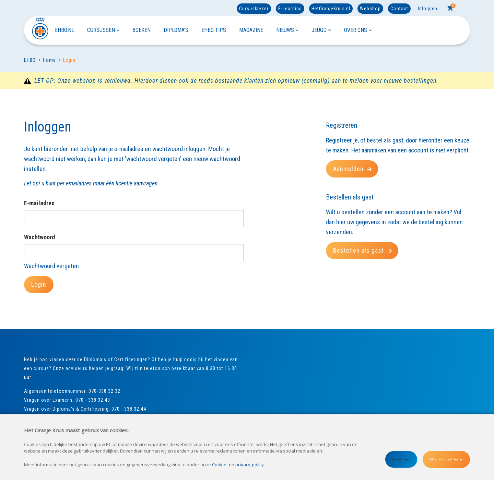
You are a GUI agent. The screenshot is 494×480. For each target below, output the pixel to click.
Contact (399, 8)
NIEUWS (287, 30)
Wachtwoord (39, 237)
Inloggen (427, 8)
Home (47, 60)
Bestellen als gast (362, 250)
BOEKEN (141, 30)
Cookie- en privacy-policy (238, 464)
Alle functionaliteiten (446, 459)
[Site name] (39, 30)
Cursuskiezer (254, 8)
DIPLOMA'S (176, 30)
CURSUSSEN (103, 30)
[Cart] (450, 8)
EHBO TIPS (213, 30)
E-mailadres (39, 203)
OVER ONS (358, 30)
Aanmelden (352, 168)
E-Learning (290, 8)
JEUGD (321, 30)
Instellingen (401, 459)
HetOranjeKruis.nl (330, 8)
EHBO (30, 60)
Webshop (370, 8)
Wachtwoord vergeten (51, 266)
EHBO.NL (64, 30)
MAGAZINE (251, 30)
